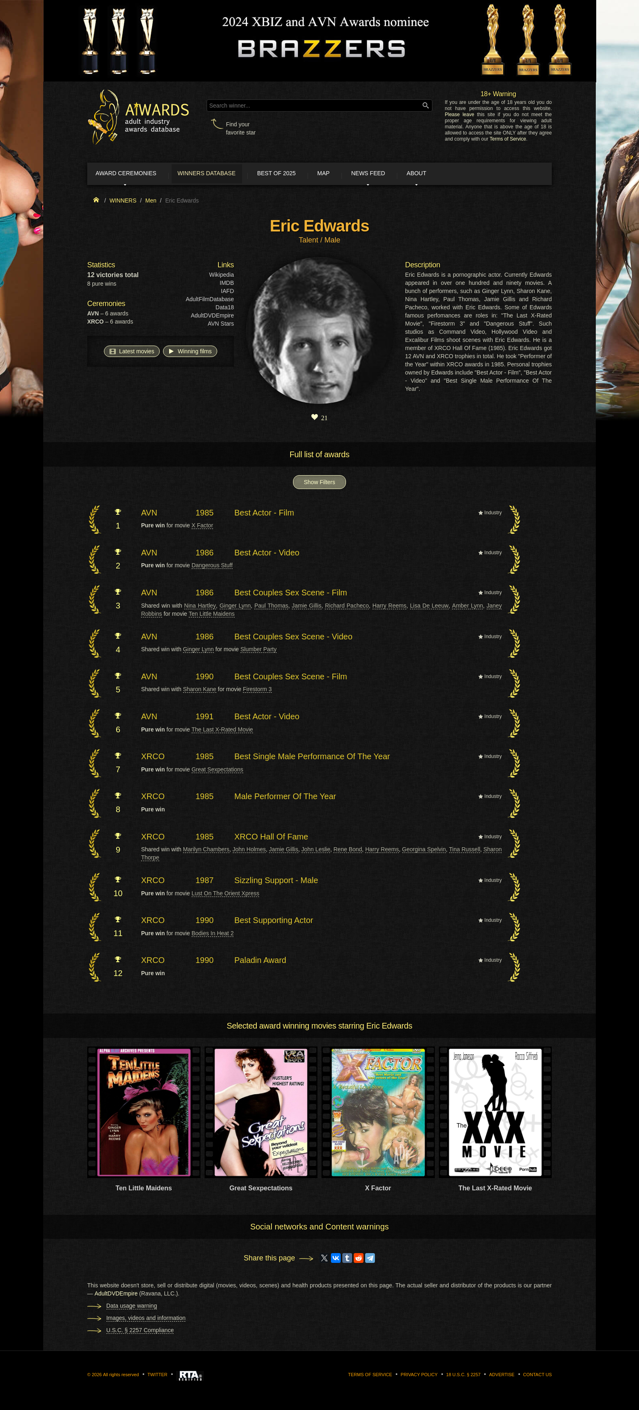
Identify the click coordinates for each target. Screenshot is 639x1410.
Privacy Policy (419, 1376)
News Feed (401, 174)
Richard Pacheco (347, 607)
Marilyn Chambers (206, 851)
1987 (205, 881)
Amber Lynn (467, 607)
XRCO (153, 757)
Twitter (157, 1376)
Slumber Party (258, 651)
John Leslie (316, 851)
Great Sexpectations (217, 771)
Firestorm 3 (257, 690)
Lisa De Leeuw (429, 607)
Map (349, 174)
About (455, 174)
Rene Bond (347, 851)
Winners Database (219, 174)
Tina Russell (464, 851)
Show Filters (319, 483)
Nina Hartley (200, 607)
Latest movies (131, 352)
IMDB (227, 284)
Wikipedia (221, 276)
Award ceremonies (131, 174)
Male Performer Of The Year (285, 797)
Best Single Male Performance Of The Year (312, 757)
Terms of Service (508, 139)
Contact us (537, 1376)
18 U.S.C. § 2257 (463, 1376)
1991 (205, 718)
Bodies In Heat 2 (213, 935)
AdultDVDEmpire (212, 317)
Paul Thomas (271, 607)
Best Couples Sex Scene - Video (293, 638)
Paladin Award (260, 962)
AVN (149, 514)
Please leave (459, 114)
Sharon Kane (199, 690)
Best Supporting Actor (273, 921)
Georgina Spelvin (424, 851)
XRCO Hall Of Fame (271, 838)
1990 (205, 678)
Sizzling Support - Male (276, 881)
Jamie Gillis (307, 607)
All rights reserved (121, 1376)
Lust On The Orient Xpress (225, 895)
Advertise (501, 1376)
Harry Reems (389, 607)
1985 (205, 514)
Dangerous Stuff (212, 567)
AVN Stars (221, 325)
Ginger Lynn (235, 607)
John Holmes (249, 851)
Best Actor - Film (264, 514)
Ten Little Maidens (212, 615)
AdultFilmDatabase (210, 300)
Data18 (225, 309)
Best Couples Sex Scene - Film (290, 594)
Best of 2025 (296, 174)
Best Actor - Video (267, 554)
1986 (205, 554)
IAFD (227, 292)
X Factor (202, 527)
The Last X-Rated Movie (222, 731)
